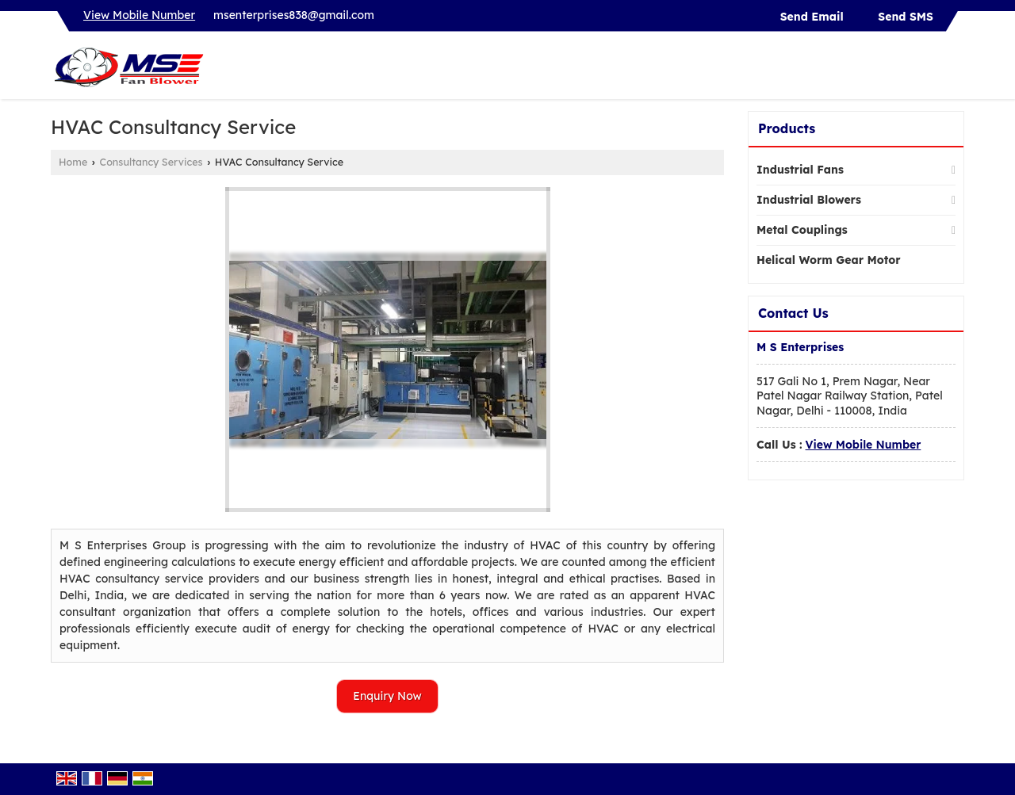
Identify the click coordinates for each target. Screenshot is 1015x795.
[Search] (954, 69)
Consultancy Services (151, 161)
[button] (139, 15)
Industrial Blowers (808, 200)
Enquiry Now (387, 696)
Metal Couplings (802, 230)
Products (786, 128)
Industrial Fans (800, 169)
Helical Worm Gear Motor (828, 260)
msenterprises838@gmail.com (293, 15)
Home (73, 161)
